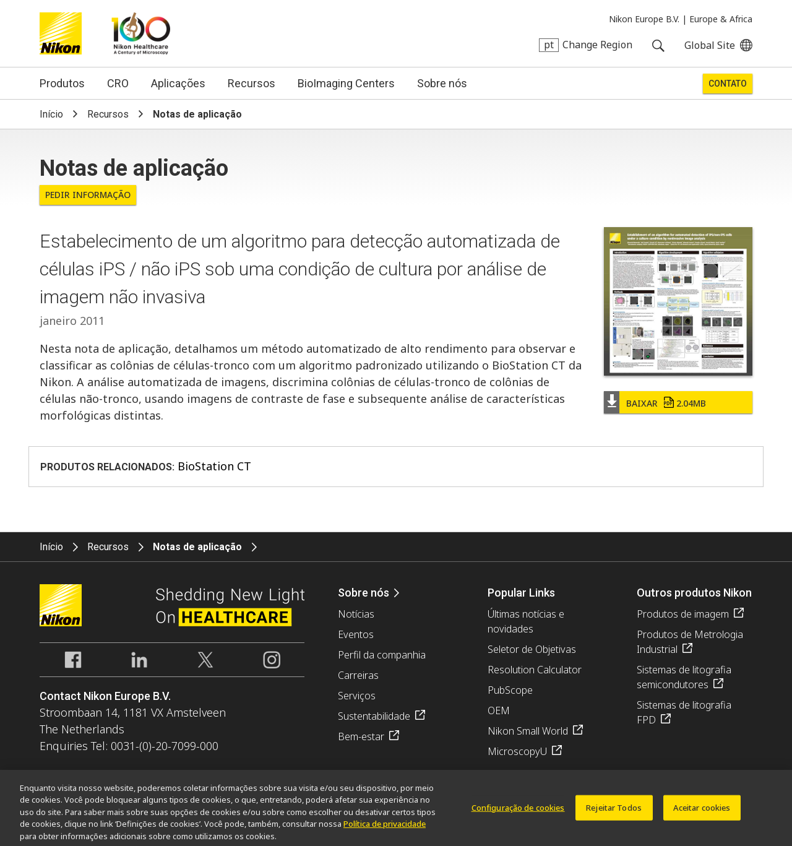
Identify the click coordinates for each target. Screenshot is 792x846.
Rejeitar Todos (614, 810)
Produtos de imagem (683, 614)
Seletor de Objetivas (532, 649)
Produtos (62, 83)
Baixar (666, 403)
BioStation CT (214, 466)
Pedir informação (88, 195)
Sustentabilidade (374, 716)
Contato (727, 83)
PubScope (510, 690)
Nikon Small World (528, 731)
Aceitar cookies (702, 810)
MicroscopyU (517, 751)
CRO (118, 83)
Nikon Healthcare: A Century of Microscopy (140, 33)
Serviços (357, 695)
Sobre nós (442, 83)
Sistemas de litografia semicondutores (684, 677)
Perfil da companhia (382, 655)
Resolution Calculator (535, 669)
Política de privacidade (384, 827)
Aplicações (178, 83)
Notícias (356, 614)
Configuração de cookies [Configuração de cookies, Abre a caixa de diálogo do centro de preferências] (518, 810)
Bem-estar (361, 736)
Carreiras (358, 675)
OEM (499, 710)
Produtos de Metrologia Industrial (690, 642)
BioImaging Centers (346, 83)
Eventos (356, 634)
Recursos (251, 83)
